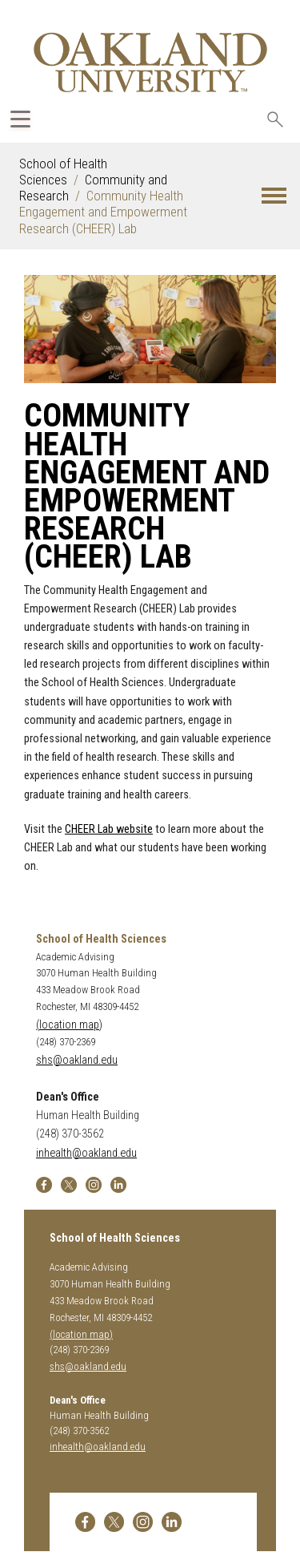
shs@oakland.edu (77, 1060)
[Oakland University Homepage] (150, 62)
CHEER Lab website (109, 829)
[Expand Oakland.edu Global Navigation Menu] (20, 119)
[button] (274, 196)
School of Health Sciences (63, 172)
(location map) (69, 1025)
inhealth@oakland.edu (86, 1153)
